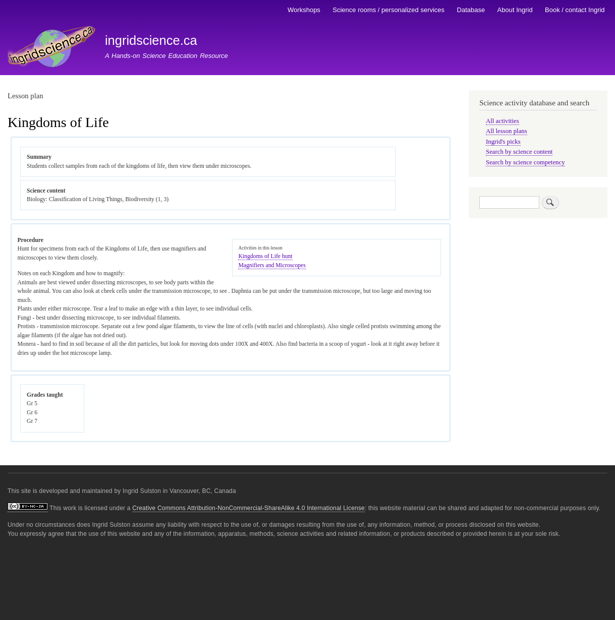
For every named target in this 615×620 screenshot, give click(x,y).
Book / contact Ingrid (575, 10)
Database (471, 10)
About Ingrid (515, 10)
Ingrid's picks (503, 141)
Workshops (304, 10)
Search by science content (519, 151)
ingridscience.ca (151, 40)
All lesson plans (506, 131)
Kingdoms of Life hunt (265, 256)
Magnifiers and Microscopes (271, 265)
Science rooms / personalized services (388, 10)
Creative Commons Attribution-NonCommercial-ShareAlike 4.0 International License (248, 508)
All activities (502, 121)
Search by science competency (525, 162)
